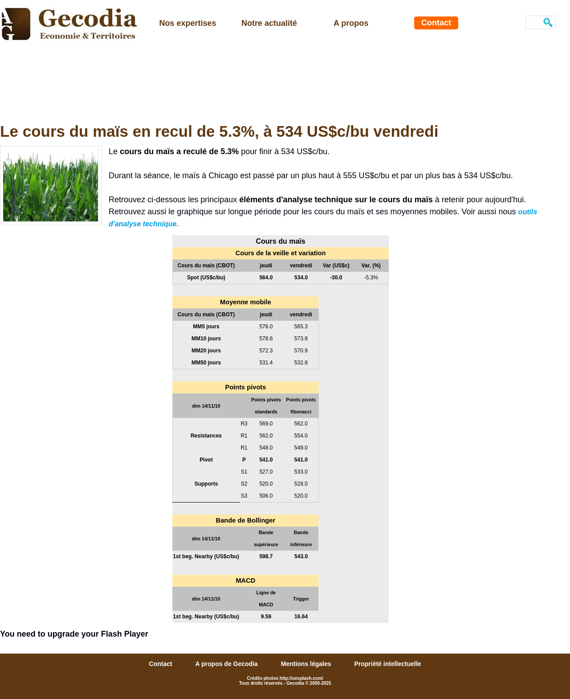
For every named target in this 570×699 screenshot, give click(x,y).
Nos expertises (187, 23)
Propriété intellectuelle (387, 663)
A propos (351, 23)
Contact (436, 22)
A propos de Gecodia (227, 663)
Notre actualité (269, 23)
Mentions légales (307, 663)
